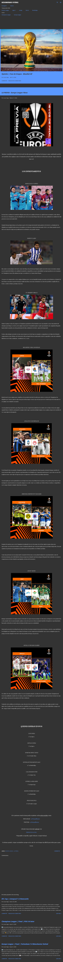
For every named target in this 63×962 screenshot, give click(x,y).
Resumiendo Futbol (10, 2)
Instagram (4, 5)
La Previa (16, 851)
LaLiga (20, 10)
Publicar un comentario (14, 80)
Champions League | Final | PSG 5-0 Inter (18, 921)
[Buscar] (57, 2)
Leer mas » (58, 913)
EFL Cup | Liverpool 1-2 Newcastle (15, 899)
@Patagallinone (35, 819)
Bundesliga (35, 10)
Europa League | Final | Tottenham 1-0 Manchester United (25, 944)
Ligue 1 (14, 10)
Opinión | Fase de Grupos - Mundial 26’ (17, 74)
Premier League (5, 10)
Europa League (17, 14)
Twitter (12, 5)
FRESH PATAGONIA (31, 832)
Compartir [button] (4, 80)
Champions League (6, 14)
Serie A (27, 10)
